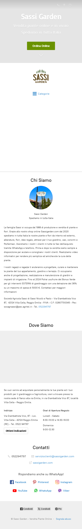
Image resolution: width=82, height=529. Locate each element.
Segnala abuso (63, 519)
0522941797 (45, 306)
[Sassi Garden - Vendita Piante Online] (41, 77)
